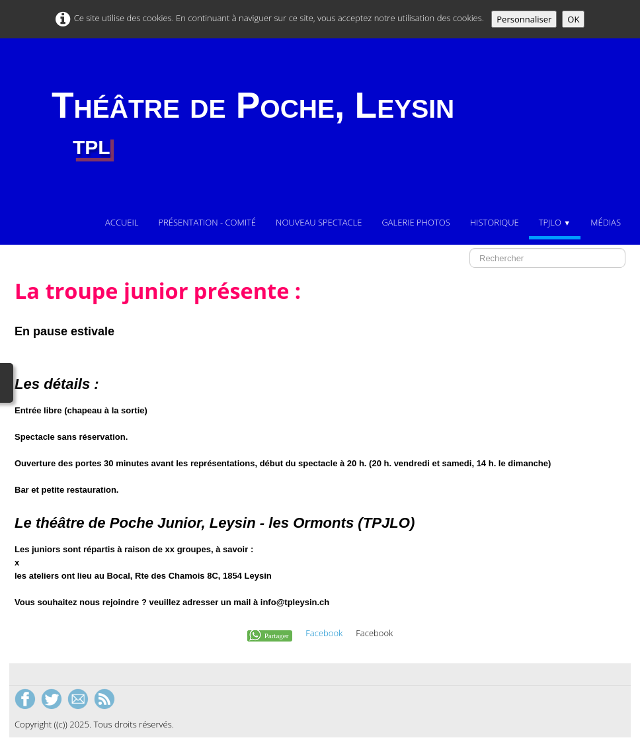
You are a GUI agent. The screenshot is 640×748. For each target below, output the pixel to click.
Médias (605, 222)
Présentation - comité (207, 222)
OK (573, 19)
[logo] (252, 123)
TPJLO (555, 222)
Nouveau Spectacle (319, 222)
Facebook (323, 633)
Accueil (121, 222)
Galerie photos (415, 222)
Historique (494, 222)
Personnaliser (524, 19)
